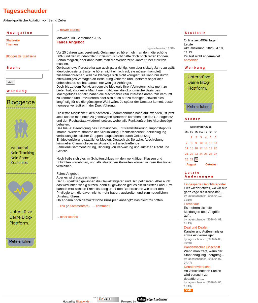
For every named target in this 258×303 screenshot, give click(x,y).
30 (196, 159)
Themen (12, 44)
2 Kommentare (77, 206)
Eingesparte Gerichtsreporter (205, 184)
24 (201, 153)
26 (210, 153)
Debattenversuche (197, 267)
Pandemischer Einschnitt (202, 247)
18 (205, 148)
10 (201, 142)
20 (215, 148)
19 (210, 148)
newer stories (69, 30)
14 (186, 148)
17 (201, 148)
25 (205, 153)
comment (102, 206)
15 (191, 148)
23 (196, 153)
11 (205, 142)
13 (215, 142)
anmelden (191, 60)
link (62, 206)
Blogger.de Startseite (21, 56)
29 (191, 159)
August (191, 164)
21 (186, 153)
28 (186, 159)
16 (196, 148)
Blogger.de (82, 301)
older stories (69, 217)
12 (210, 142)
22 (191, 153)
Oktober (210, 164)
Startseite (13, 40)
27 (215, 153)
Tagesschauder (25, 10)
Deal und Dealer (196, 227)
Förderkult (191, 204)
